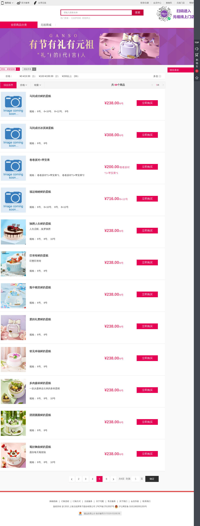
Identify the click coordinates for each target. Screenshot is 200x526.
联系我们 (146, 501)
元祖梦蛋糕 (76, 18)
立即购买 (147, 103)
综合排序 (8, 85)
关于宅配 (100, 501)
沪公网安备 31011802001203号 (131, 506)
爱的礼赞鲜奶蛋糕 (40, 319)
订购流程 (65, 501)
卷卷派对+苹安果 (40, 159)
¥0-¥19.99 (25, 76)
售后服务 (112, 501)
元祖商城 (46, 24)
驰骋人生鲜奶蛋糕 (40, 223)
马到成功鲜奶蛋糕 (40, 96)
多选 (155, 76)
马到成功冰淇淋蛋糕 (42, 128)
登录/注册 (144, 3)
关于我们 (123, 501)
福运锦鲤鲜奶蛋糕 (40, 191)
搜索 (137, 12)
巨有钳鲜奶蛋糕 (39, 255)
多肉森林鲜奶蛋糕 (40, 383)
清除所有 (27, 69)
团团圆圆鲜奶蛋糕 (40, 415)
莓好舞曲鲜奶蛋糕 (40, 447)
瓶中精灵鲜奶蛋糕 (40, 287)
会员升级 (135, 501)
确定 (152, 479)
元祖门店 (181, 3)
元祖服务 (88, 501)
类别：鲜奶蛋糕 (8, 69)
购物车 (169, 3)
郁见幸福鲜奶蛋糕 (40, 351)
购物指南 (54, 501)
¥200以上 (67, 76)
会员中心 (157, 3)
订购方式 (77, 501)
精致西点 (86, 18)
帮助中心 (193, 3)
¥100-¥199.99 (46, 76)
